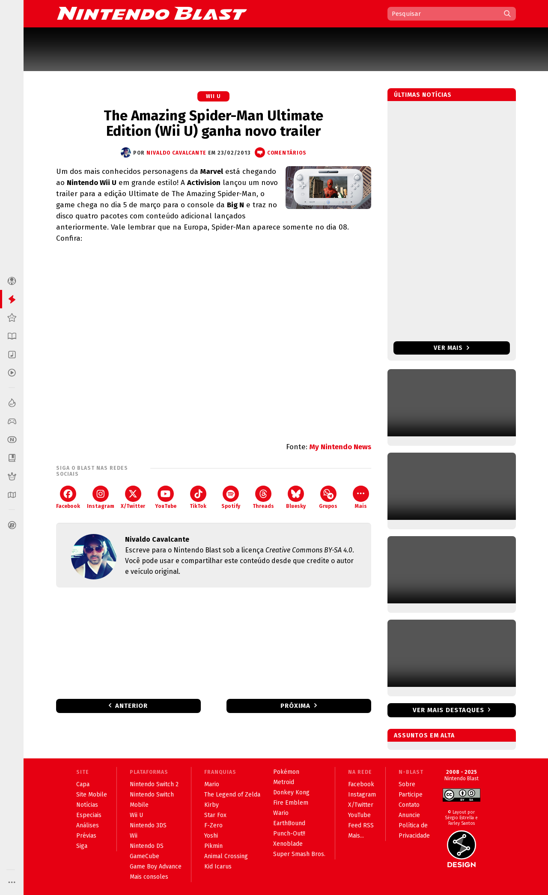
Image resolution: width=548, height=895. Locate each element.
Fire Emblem (290, 802)
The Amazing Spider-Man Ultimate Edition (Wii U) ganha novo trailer (213, 123)
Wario (281, 813)
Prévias (86, 835)
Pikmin (213, 846)
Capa (82, 784)
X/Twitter (133, 497)
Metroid (283, 782)
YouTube (165, 497)
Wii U (213, 96)
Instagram (100, 497)
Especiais (88, 815)
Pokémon (286, 772)
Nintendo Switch (152, 794)
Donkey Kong (291, 792)
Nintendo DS (147, 846)
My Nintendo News (340, 446)
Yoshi (211, 835)
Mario (211, 784)
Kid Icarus (218, 866)
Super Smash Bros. (299, 854)
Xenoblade (288, 843)
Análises (87, 825)
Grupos (328, 497)
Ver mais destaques (448, 710)
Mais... (356, 835)
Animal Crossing (226, 856)
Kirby (211, 804)
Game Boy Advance (156, 866)
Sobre (407, 784)
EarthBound (289, 823)
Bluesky (296, 497)
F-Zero (213, 825)
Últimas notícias (423, 94)
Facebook (68, 497)
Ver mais (451, 348)
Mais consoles (149, 876)
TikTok (198, 497)
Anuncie (409, 815)
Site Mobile (91, 794)
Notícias (87, 804)
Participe (411, 794)
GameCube (144, 856)
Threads (263, 497)
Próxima (295, 706)
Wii (133, 835)
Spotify (230, 497)
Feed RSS (361, 825)
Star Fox (215, 815)
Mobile (139, 804)
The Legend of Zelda (232, 794)
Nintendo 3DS (148, 825)
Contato (409, 804)
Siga (81, 846)
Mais (361, 497)
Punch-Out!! (289, 833)
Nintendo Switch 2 (154, 784)
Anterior (131, 706)
